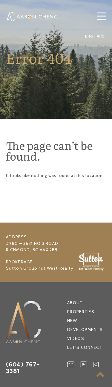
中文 (101, 36)
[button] (101, 16)
